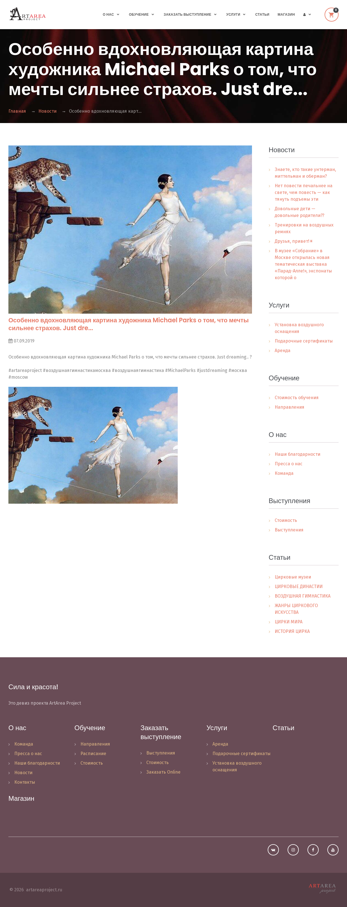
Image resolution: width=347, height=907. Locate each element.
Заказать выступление (187, 14)
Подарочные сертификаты (304, 341)
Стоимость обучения (297, 397)
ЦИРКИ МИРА (288, 621)
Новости (47, 111)
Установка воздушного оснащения (299, 328)
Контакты (24, 782)
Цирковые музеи (293, 577)
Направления (289, 407)
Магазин (286, 14)
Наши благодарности (297, 454)
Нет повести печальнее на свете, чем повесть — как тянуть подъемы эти (303, 192)
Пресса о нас (288, 463)
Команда (284, 473)
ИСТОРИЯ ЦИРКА (292, 631)
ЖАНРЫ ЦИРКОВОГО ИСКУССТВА (296, 609)
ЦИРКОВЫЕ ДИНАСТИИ (299, 586)
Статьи (262, 14)
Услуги (233, 14)
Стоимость (286, 520)
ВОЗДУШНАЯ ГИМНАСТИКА (302, 596)
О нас (108, 14)
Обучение (139, 14)
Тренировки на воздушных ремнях (304, 228)
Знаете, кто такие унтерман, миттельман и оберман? (305, 173)
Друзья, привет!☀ (294, 241)
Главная (17, 111)
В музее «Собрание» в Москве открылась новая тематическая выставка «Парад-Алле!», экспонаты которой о (303, 264)
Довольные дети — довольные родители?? (299, 212)
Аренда (282, 350)
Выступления (289, 530)
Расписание (93, 753)
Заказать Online (163, 772)
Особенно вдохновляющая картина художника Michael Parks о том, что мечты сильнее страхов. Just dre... (128, 324)
